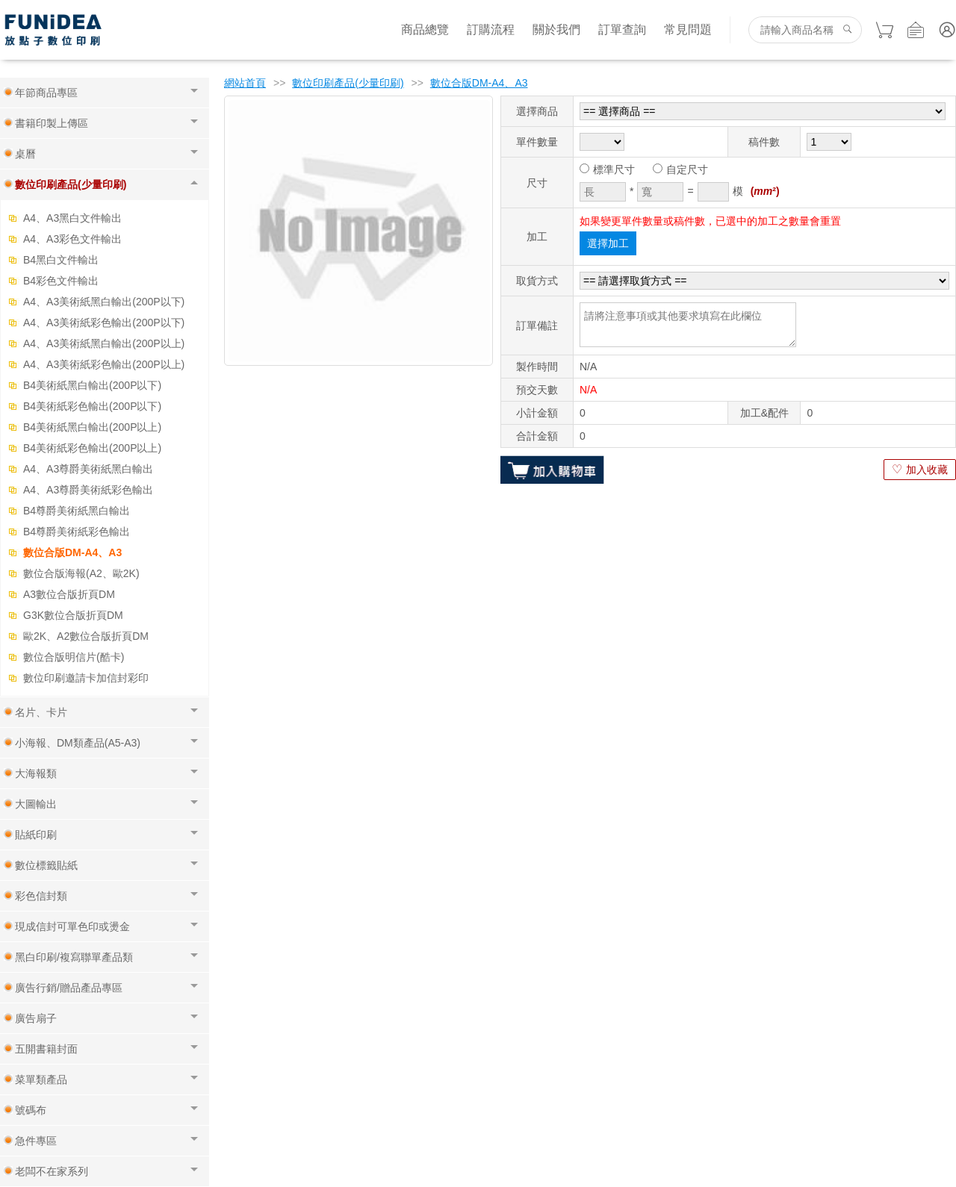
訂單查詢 (622, 29)
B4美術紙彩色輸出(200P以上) (92, 448)
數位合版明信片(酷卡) (73, 657)
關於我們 (556, 29)
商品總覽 (425, 29)
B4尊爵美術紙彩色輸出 (76, 532)
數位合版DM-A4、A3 (72, 552)
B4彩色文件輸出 (61, 281)
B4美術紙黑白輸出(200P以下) (92, 385)
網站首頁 (245, 83)
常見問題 (688, 29)
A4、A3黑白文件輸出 (72, 218)
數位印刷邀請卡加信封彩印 (86, 678)
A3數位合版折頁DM (69, 594)
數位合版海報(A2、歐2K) (81, 573)
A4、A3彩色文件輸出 (72, 239)
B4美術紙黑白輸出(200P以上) (92, 427)
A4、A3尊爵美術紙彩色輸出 (88, 490)
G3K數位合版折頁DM (73, 615)
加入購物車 (552, 469)
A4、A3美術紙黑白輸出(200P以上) (103, 343)
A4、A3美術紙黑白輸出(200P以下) (103, 302)
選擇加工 (608, 243)
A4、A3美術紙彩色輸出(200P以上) (103, 364)
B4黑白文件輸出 (61, 260)
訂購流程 (491, 29)
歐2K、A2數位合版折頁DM (86, 636)
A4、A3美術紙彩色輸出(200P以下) (103, 322)
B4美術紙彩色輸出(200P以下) (92, 406)
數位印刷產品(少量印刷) (347, 83)
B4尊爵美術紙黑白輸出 (76, 511)
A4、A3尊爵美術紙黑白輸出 (88, 469)
